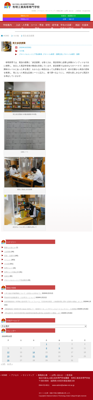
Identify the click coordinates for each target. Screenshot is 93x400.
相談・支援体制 (81, 26)
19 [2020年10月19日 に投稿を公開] (8, 356)
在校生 (6, 276)
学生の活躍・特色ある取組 (66, 26)
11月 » (10, 364)
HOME (34, 11)
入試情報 (7, 252)
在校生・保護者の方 (68, 16)
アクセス (41, 11)
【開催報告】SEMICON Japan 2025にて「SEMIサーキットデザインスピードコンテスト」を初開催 (40, 309)
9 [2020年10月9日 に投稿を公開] (59, 348)
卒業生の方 (25, 19)
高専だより (8, 268)
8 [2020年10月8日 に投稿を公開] (46, 348)
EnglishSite (86, 11)
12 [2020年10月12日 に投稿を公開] (8, 352)
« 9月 (3, 364)
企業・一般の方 (68, 19)
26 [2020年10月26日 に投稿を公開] (8, 360)
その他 (16, 36)
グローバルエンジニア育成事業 (30, 54)
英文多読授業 (28, 36)
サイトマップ (50, 11)
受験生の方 (25, 16)
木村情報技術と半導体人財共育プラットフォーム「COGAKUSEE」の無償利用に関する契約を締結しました (43, 302)
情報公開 (60, 11)
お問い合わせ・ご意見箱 (73, 11)
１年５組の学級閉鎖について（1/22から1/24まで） (22, 293)
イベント (7, 260)
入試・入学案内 (22, 26)
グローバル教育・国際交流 (52, 54)
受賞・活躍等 (9, 256)
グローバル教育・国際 (71, 54)
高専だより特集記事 (11, 272)
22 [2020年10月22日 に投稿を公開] (46, 356)
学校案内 (7, 25)
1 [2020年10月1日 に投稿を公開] (46, 344)
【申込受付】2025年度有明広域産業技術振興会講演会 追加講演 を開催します (32, 313)
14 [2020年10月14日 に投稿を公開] (34, 352)
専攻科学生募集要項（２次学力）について (19, 297)
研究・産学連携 (52, 26)
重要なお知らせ (10, 248)
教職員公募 (42, 375)
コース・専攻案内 (37, 26)
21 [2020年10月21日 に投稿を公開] (34, 356)
